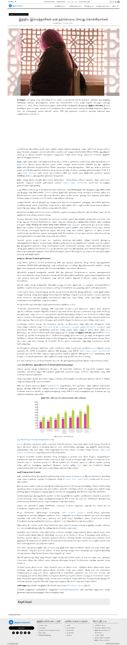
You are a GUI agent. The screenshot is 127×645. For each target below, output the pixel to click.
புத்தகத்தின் (76, 225)
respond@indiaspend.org (68, 589)
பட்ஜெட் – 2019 (99, 635)
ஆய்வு (91, 354)
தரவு (61, 162)
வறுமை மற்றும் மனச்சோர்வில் (76, 183)
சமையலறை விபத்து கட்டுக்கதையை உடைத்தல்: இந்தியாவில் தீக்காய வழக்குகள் (74, 327)
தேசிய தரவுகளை (30, 173)
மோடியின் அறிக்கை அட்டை (103, 628)
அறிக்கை (48, 192)
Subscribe (21, 628)
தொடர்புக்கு (42, 633)
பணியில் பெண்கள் (100, 625)
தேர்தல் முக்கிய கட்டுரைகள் (102, 637)
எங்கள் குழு (42, 628)
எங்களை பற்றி (70, 1)
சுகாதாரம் (69, 635)
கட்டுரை (107, 332)
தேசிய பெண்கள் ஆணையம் (73, 512)
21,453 (40, 262)
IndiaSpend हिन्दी (61, 1)
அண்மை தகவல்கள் (21, 14)
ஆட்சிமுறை (70, 633)
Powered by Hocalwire (113, 643)
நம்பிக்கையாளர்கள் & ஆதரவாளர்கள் (49, 630)
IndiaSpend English (49, 1)
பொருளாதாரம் (71, 628)
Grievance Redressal (45, 635)
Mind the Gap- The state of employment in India (37, 440)
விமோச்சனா (39, 314)
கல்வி (68, 625)
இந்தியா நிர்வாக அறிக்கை (102, 640)
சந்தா (76, 1)
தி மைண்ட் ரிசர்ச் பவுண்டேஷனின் (76, 479)
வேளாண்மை (70, 630)
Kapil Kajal (25, 602)
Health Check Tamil (84, 1)
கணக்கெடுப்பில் (53, 386)
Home (12, 14)
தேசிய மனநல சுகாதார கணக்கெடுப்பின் (95, 351)
